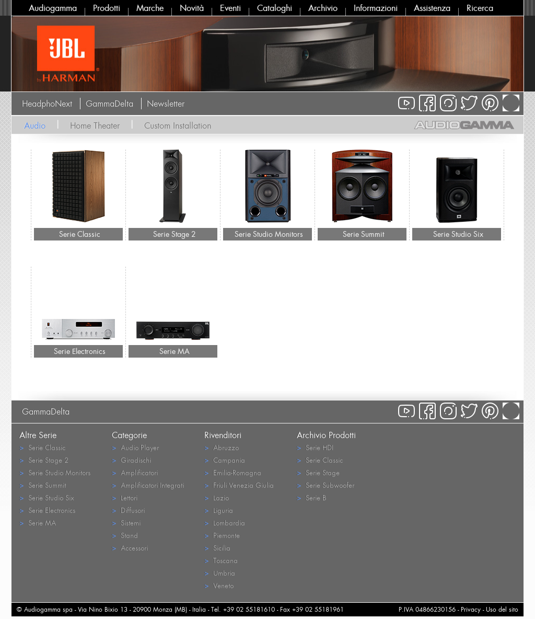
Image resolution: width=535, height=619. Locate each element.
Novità (192, 8)
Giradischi (131, 460)
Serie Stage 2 (174, 234)
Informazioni (376, 8)
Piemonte (222, 535)
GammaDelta (109, 103)
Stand (125, 535)
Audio (34, 125)
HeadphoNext (47, 103)
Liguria (218, 510)
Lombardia (224, 523)
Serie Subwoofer (325, 485)
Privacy (471, 609)
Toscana (221, 560)
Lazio (216, 497)
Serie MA (174, 351)
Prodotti (106, 8)
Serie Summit (363, 234)
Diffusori (128, 510)
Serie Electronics (80, 351)
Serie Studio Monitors (269, 234)
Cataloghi (274, 8)
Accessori (130, 548)
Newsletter (165, 103)
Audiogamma (53, 8)
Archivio (323, 8)
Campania (224, 460)
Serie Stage (318, 472)
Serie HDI (315, 447)
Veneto (219, 585)
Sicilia (217, 548)
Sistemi (126, 523)
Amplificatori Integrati (148, 485)
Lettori (124, 497)
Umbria (219, 573)
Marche (150, 8)
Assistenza (432, 8)
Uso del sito (502, 609)
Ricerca (480, 8)
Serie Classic (79, 234)
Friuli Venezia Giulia (239, 485)
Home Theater (95, 125)
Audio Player (135, 447)
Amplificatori (135, 472)
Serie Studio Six (458, 234)
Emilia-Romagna (232, 472)
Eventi (230, 8)
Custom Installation (177, 125)
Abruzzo (221, 447)
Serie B (311, 497)
